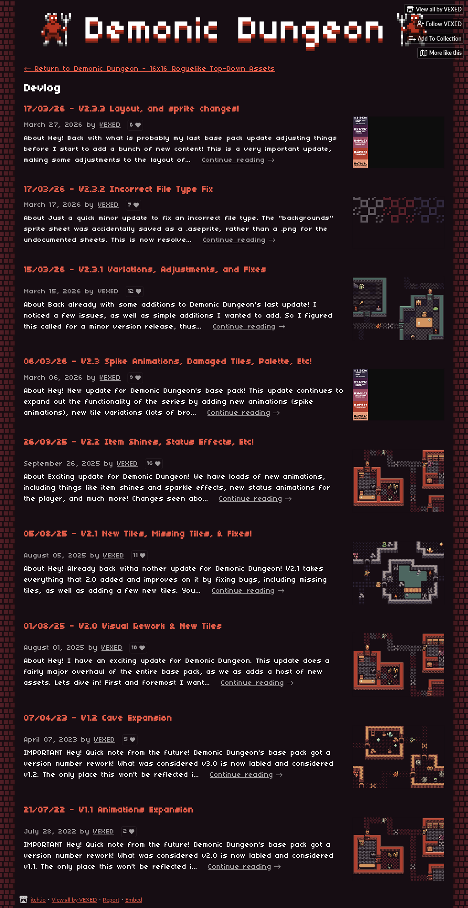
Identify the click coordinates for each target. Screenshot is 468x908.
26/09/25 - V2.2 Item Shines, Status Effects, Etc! (139, 442)
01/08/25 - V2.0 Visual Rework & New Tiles (123, 626)
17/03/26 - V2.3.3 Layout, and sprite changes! (131, 109)
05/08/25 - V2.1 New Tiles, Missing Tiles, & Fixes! (138, 534)
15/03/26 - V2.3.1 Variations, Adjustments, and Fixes (145, 270)
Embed (133, 899)
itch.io (38, 899)
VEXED (110, 125)
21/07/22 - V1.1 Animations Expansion (109, 810)
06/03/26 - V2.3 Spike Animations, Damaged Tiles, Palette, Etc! (168, 362)
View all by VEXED (74, 899)
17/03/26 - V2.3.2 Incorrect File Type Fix (118, 190)
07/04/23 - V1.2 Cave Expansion (98, 718)
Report (111, 899)
